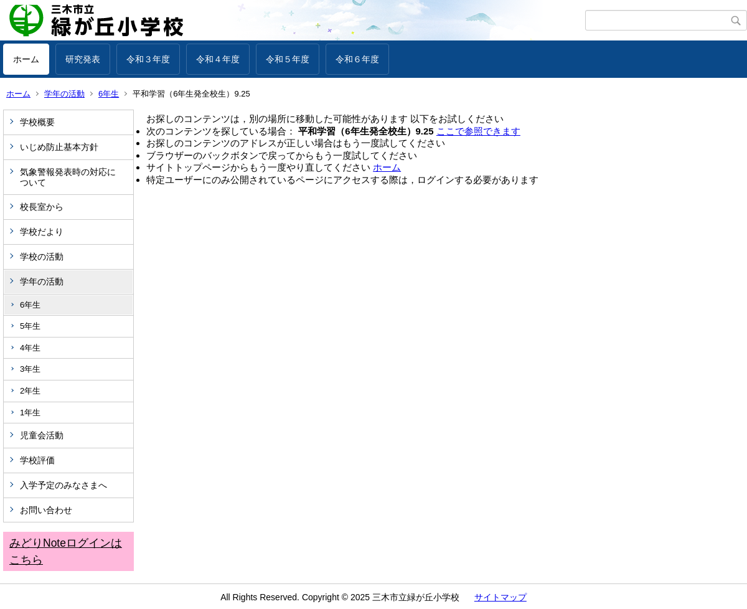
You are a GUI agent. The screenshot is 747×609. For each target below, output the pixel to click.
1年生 (30, 412)
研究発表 (82, 59)
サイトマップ (500, 597)
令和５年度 (287, 59)
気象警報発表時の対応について (68, 177)
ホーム (26, 59)
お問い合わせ (46, 510)
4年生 (30, 347)
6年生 (108, 93)
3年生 (30, 369)
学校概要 (37, 122)
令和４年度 (218, 59)
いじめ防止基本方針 (59, 147)
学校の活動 (41, 257)
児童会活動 (41, 435)
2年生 (30, 390)
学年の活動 (64, 93)
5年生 (30, 326)
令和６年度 (357, 59)
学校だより (41, 232)
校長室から (41, 207)
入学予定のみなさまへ (63, 485)
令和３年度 (148, 59)
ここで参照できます (478, 131)
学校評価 (37, 460)
